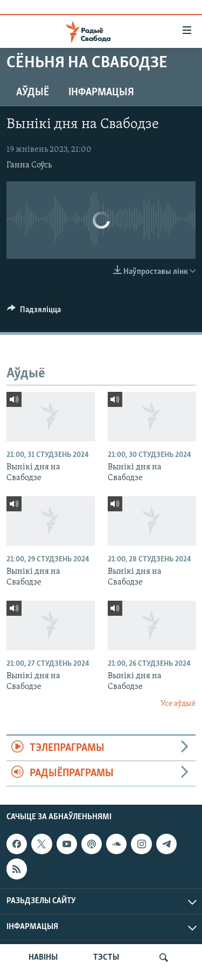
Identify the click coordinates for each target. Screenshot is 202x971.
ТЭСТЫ (106, 957)
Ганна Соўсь (29, 165)
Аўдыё (32, 92)
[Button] (34, 312)
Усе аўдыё (178, 704)
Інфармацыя (101, 92)
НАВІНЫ (43, 957)
